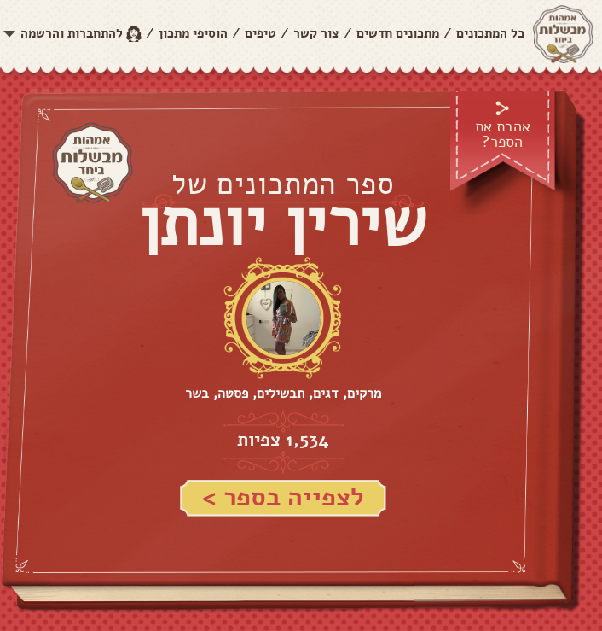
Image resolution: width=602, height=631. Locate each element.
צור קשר (316, 33)
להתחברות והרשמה (71, 33)
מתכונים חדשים (397, 33)
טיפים (260, 33)
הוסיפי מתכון (193, 33)
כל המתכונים (490, 33)
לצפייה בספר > (283, 497)
